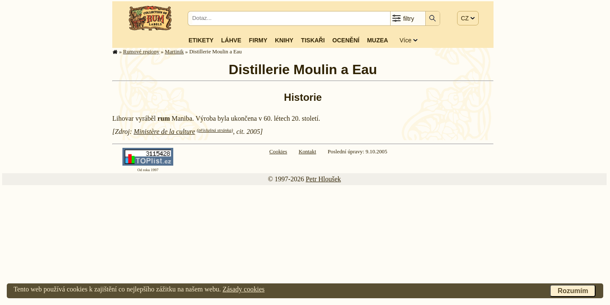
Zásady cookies (243, 289)
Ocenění (346, 40)
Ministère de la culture (164, 131)
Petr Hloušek (323, 179)
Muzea (377, 40)
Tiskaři (313, 40)
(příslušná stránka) (215, 130)
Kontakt (307, 152)
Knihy (284, 40)
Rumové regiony (141, 52)
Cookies (278, 152)
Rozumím (572, 290)
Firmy (258, 40)
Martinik (174, 52)
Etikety (201, 40)
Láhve (231, 40)
